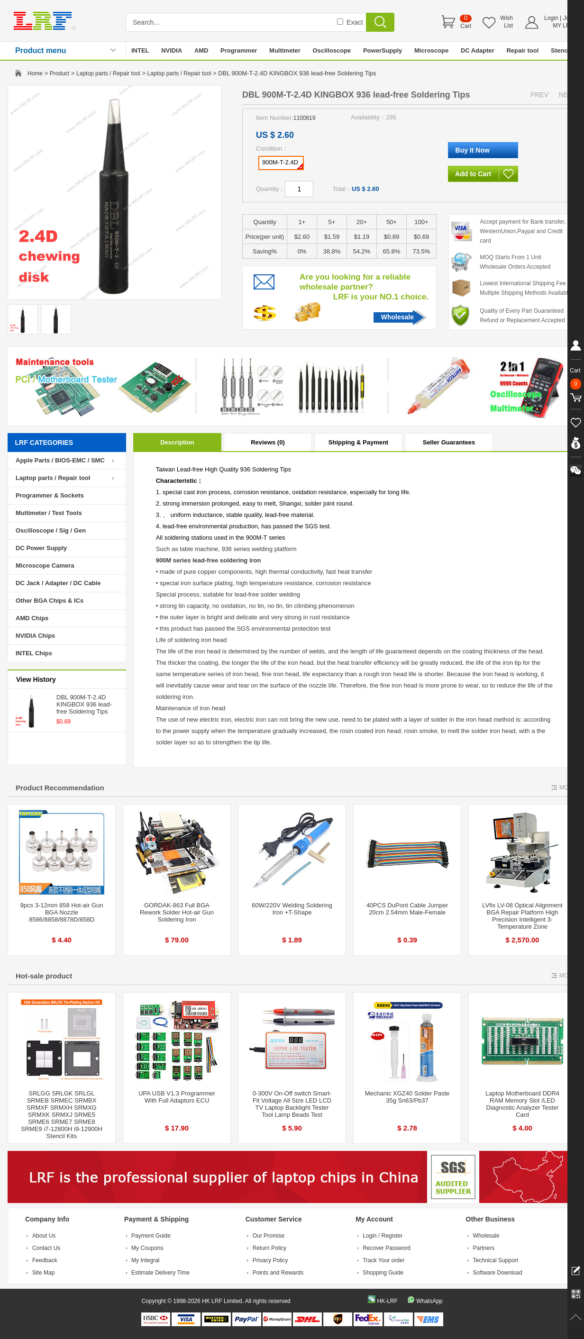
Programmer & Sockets (50, 495)
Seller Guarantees (449, 442)
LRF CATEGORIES (44, 442)
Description (177, 442)
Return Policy (269, 1248)
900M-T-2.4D (282, 164)
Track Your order (383, 1260)
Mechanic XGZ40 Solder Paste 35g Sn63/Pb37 (407, 1097)
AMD (201, 50)
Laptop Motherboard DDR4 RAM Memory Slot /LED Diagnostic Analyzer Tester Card (522, 1104)
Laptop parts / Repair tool (108, 73)
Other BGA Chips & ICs (49, 600)
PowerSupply (382, 50)
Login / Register (382, 1235)
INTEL (140, 50)
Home (35, 73)
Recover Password (387, 1248)
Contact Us (46, 1248)
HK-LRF (387, 1301)
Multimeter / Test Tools (49, 512)
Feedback (44, 1260)
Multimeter (285, 50)
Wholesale (397, 317)
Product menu (40, 50)
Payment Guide (151, 1235)
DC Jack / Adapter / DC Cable (58, 583)
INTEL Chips (34, 653)
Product (59, 73)
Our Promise (268, 1235)
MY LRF (563, 25)
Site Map (43, 1272)
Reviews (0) (268, 442)
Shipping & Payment (358, 442)
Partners (483, 1248)
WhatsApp (429, 1301)
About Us (43, 1235)
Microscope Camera (45, 565)
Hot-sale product (44, 976)
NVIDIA (171, 50)
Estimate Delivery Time (160, 1272)
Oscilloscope (331, 50)
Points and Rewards (278, 1272)
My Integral (145, 1260)
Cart (465, 26)
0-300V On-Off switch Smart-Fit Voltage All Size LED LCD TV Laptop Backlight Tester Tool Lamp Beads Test (292, 1104)
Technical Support (495, 1260)
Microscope (431, 50)
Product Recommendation (60, 788)
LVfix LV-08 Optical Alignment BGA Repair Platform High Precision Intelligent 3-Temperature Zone (522, 916)
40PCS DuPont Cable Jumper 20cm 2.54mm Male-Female (407, 909)
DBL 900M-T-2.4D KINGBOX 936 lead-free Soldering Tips (84, 704)
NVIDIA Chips (35, 635)
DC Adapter (477, 50)
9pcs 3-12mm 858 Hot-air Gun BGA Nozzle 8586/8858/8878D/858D (61, 912)
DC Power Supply (41, 548)
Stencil (561, 50)
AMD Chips (32, 618)
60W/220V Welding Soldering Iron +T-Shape (292, 909)
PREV (539, 95)
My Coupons (147, 1248)
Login (551, 18)
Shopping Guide (383, 1272)
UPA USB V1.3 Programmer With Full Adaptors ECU (176, 1097)
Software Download (497, 1272)
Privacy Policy (270, 1260)
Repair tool (522, 50)
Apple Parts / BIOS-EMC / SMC (60, 460)
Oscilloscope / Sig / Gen (51, 530)
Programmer (238, 50)
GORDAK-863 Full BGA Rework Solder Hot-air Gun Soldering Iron (177, 912)
